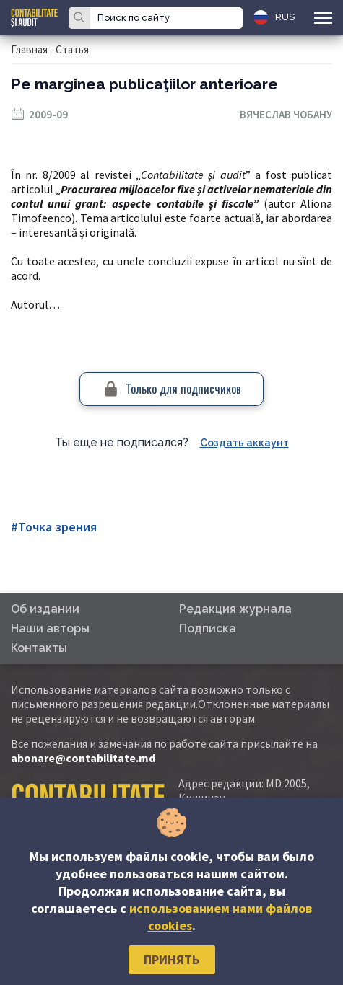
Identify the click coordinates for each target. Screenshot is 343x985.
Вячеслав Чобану (286, 114)
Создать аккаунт (244, 443)
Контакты (39, 648)
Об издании (45, 609)
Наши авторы (50, 628)
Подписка (207, 628)
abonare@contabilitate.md (83, 758)
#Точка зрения (54, 526)
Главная (29, 49)
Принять (171, 959)
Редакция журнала (235, 609)
